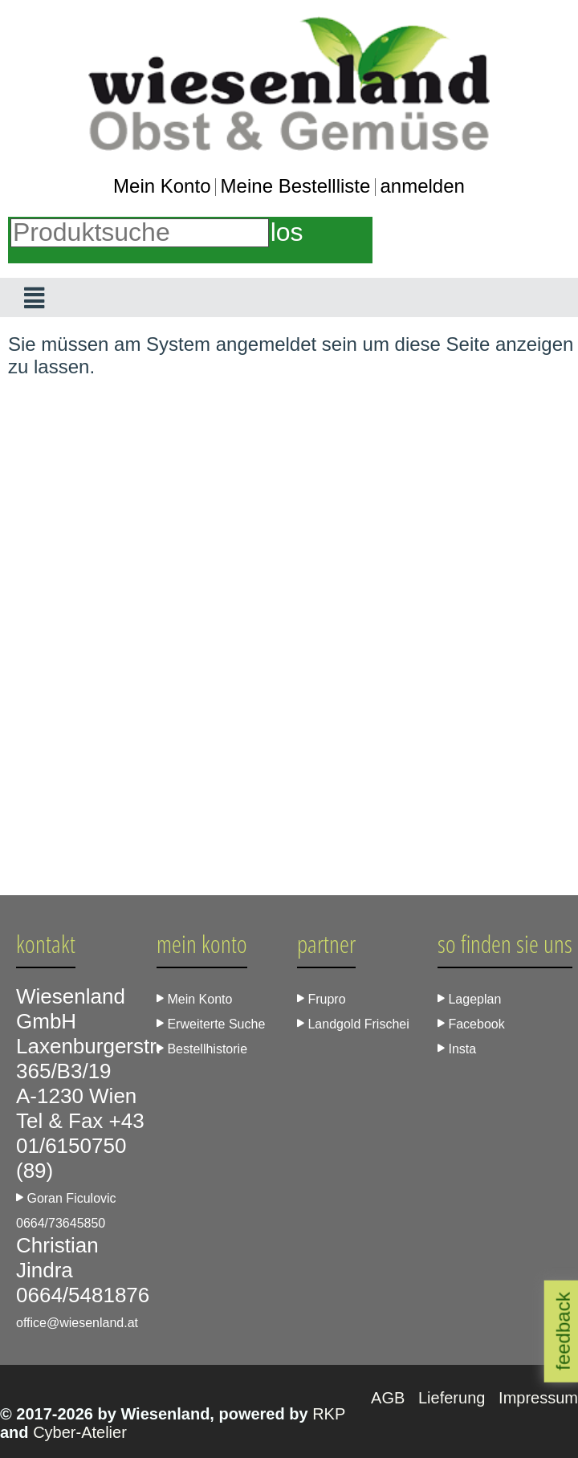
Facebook (471, 1024)
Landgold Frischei (353, 1024)
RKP (328, 1414)
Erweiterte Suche (211, 1024)
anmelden (422, 186)
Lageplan (469, 999)
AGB (390, 1398)
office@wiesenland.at (77, 1323)
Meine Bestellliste (296, 186)
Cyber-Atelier (80, 1432)
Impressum (538, 1398)
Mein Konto (161, 186)
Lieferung (454, 1398)
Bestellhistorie (202, 1049)
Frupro (321, 999)
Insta (457, 1049)
